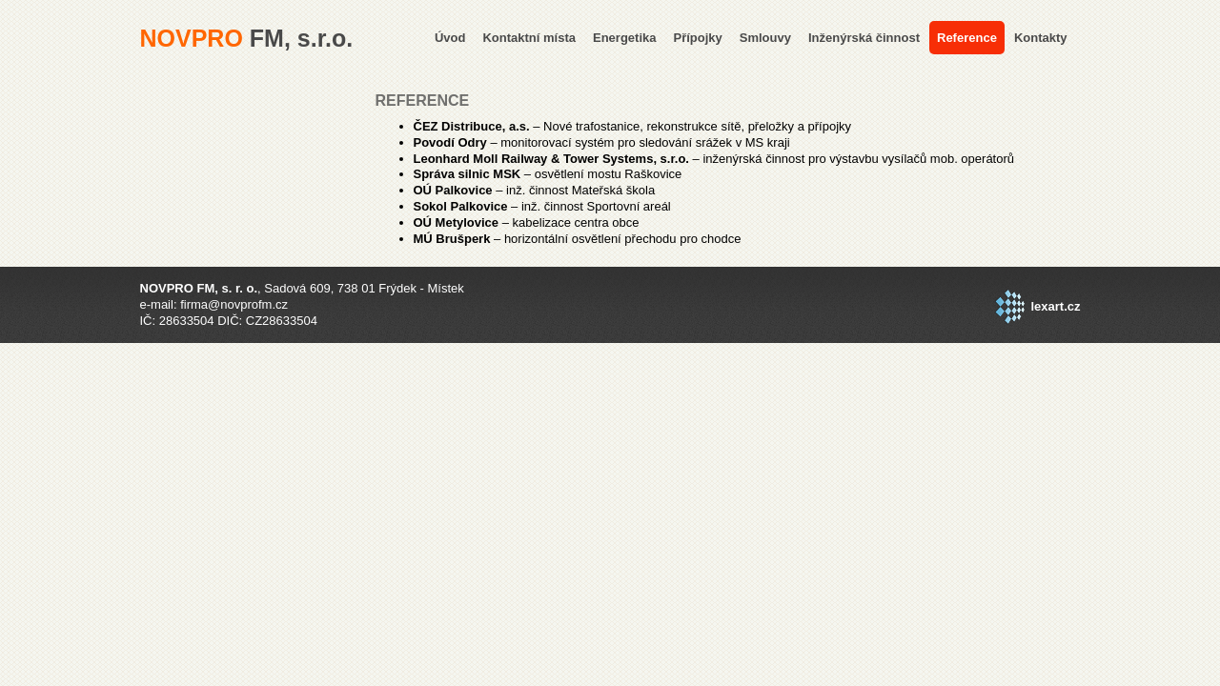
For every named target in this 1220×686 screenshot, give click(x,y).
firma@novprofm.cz (234, 304)
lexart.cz (1055, 306)
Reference (967, 37)
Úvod (450, 37)
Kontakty (1041, 37)
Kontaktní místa (529, 37)
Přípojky (697, 37)
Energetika (624, 37)
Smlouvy (765, 37)
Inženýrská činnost (864, 37)
